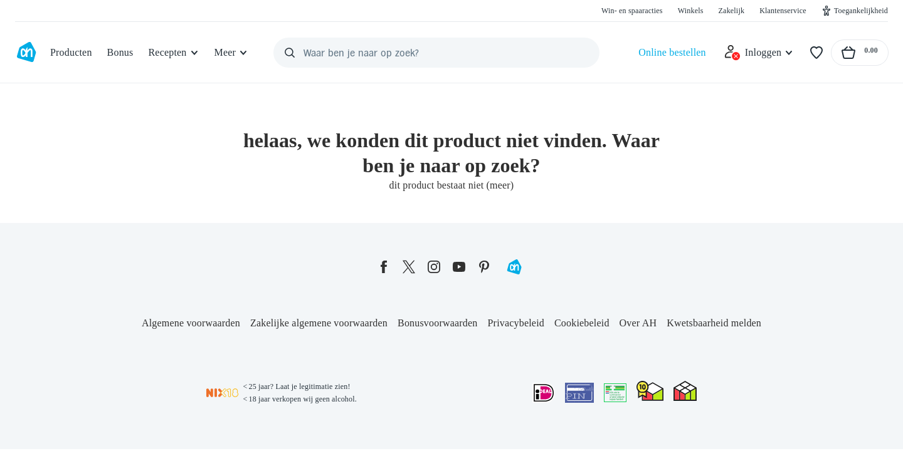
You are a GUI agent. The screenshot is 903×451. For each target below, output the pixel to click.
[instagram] (433, 267)
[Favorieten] (816, 52)
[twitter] (408, 267)
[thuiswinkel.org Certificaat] (649, 391)
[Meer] (231, 53)
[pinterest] (484, 267)
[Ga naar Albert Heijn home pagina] (26, 52)
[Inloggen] (759, 52)
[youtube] (459, 267)
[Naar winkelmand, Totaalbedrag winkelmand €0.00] (860, 52)
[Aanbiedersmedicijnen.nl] (615, 392)
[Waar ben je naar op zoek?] (436, 53)
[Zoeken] (289, 53)
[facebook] (383, 267)
